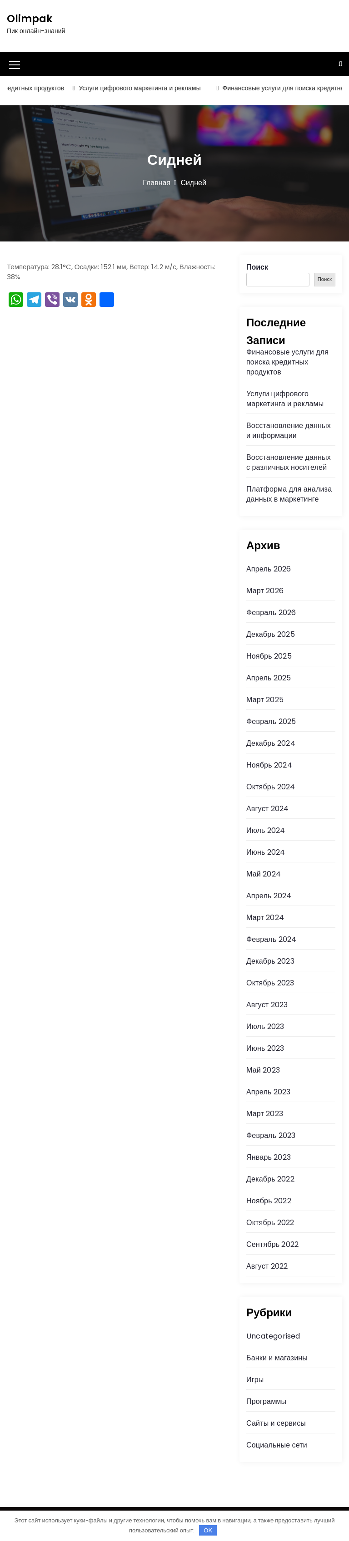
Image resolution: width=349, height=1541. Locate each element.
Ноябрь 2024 (269, 765)
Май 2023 (263, 1070)
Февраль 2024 (271, 939)
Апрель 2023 (268, 1092)
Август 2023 (267, 1004)
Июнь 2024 (265, 852)
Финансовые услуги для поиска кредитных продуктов (287, 362)
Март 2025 (265, 699)
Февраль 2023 (270, 1135)
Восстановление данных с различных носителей (288, 462)
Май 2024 (263, 874)
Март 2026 (265, 591)
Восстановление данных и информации (288, 430)
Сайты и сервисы (276, 1423)
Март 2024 (265, 917)
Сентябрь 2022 (272, 1244)
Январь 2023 (268, 1157)
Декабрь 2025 (270, 634)
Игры (255, 1379)
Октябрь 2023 (270, 983)
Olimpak (29, 19)
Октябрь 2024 (270, 787)
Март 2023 (264, 1113)
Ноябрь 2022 (268, 1201)
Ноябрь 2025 (269, 656)
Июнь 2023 (265, 1048)
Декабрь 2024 (270, 743)
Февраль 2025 (271, 721)
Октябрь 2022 (270, 1222)
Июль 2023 (265, 1026)
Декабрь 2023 (270, 961)
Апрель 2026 (268, 569)
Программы (266, 1401)
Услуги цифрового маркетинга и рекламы (144, 88)
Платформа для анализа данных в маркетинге (289, 494)
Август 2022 (267, 1266)
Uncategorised (273, 1336)
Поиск (257, 267)
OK (208, 1530)
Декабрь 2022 (270, 1179)
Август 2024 (267, 808)
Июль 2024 (265, 830)
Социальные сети (276, 1445)
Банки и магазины (277, 1358)
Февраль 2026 (271, 612)
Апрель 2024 (268, 896)
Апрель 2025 (268, 678)
